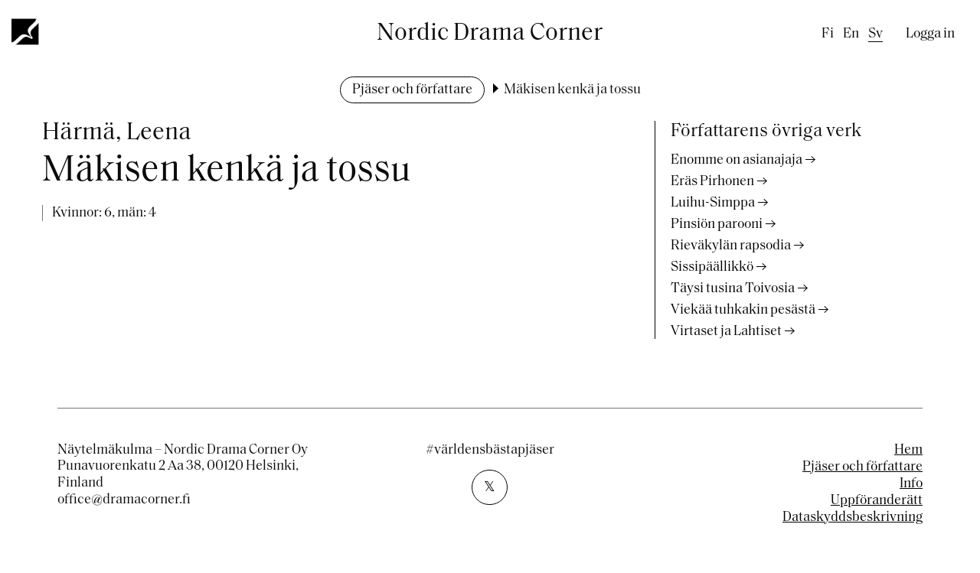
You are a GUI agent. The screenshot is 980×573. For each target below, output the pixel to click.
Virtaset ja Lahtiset (726, 331)
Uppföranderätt (877, 500)
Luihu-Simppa (713, 203)
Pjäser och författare (412, 90)
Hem (908, 450)
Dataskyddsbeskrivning (852, 517)
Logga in (930, 34)
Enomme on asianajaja (736, 160)
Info (911, 484)
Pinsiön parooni (717, 224)
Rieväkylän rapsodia (731, 246)
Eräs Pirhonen (712, 181)
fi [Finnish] (828, 34)
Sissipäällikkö (712, 267)
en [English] (851, 34)
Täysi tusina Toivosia (733, 289)
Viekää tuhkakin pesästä (743, 310)
